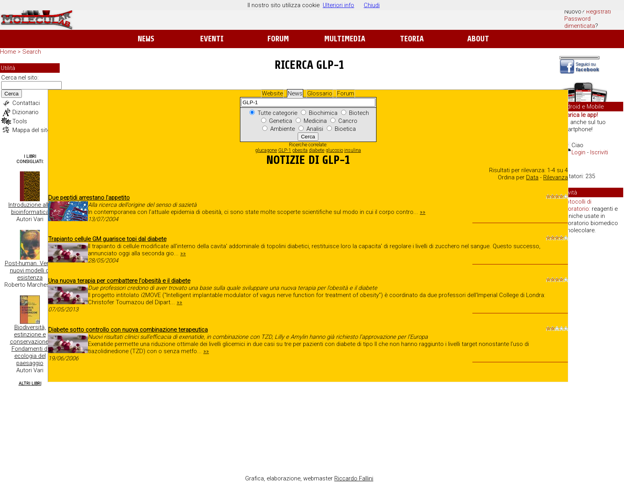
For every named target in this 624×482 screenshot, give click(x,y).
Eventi (212, 38)
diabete (316, 150)
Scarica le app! (579, 115)
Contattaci (26, 103)
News (146, 38)
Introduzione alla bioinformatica (29, 208)
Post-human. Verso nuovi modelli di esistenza (30, 270)
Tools (19, 121)
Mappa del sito (31, 130)
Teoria (412, 38)
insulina (352, 150)
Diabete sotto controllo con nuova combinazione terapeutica (128, 329)
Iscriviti (599, 152)
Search (31, 51)
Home (8, 51)
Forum (278, 38)
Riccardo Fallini (353, 478)
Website (272, 93)
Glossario (319, 93)
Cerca (11, 94)
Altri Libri (30, 383)
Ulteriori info (338, 5)
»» (422, 212)
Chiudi (372, 5)
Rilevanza (555, 177)
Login (578, 152)
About (478, 38)
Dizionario (25, 112)
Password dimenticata (579, 22)
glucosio (334, 150)
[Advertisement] (591, 362)
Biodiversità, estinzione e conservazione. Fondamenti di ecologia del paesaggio (30, 345)
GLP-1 (284, 150)
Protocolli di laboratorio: (575, 205)
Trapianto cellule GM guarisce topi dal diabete (107, 239)
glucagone (266, 150)
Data (532, 177)
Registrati (598, 11)
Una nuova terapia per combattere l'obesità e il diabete (119, 280)
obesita (300, 150)
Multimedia (344, 38)
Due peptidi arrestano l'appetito (89, 197)
